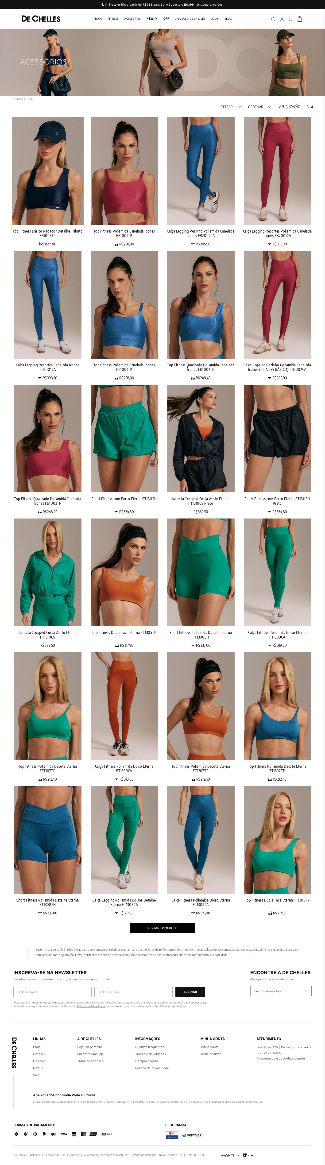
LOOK (30, 99)
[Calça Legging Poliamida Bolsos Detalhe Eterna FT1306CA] (124, 850)
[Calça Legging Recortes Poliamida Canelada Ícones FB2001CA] (277, 181)
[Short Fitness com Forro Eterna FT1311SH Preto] (277, 449)
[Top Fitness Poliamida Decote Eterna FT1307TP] (48, 717)
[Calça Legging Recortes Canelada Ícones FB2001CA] (48, 315)
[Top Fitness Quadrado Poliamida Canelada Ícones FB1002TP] (201, 315)
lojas (215, 18)
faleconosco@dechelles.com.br (280, 1058)
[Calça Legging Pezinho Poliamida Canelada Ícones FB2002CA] (201, 181)
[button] (231, 107)
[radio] (308, 107)
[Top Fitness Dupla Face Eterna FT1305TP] (124, 583)
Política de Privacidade (91, 1006)
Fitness (113, 18)
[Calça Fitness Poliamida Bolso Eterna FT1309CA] (277, 583)
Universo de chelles (190, 18)
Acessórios (132, 18)
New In (152, 18)
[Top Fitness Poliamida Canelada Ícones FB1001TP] (124, 181)
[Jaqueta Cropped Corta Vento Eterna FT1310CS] (48, 583)
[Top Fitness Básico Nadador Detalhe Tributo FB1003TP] (48, 181)
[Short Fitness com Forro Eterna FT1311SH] (124, 449)
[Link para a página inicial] (17, 99)
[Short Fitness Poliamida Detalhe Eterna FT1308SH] (201, 583)
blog (228, 18)
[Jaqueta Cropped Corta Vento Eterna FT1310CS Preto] (201, 449)
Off (166, 18)
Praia (97, 18)
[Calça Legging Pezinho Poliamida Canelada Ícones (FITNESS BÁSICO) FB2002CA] (277, 315)
